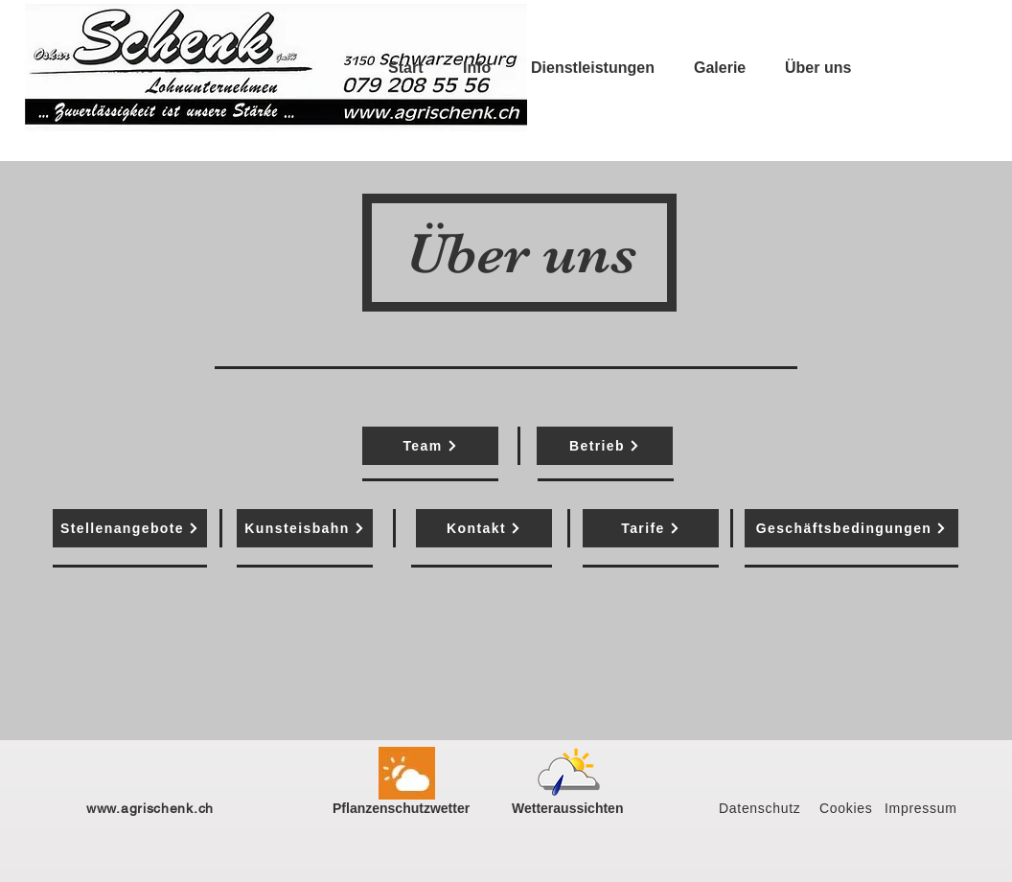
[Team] (430, 446)
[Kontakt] (484, 528)
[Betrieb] (605, 446)
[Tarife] (651, 528)
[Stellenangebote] (130, 528)
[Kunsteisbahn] (305, 528)
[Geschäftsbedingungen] (851, 528)
